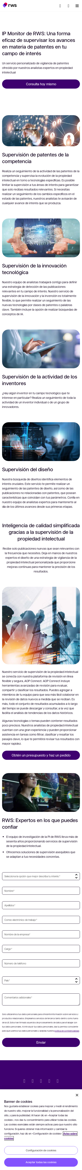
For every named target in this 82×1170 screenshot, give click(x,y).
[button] (9, 5)
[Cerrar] (77, 1095)
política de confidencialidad (67, 1030)
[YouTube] (49, 1081)
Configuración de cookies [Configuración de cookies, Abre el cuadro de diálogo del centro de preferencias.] (41, 1150)
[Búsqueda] (60, 6)
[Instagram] (58, 1081)
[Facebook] (41, 1081)
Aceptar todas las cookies (41, 1162)
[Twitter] (24, 1081)
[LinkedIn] (33, 1081)
